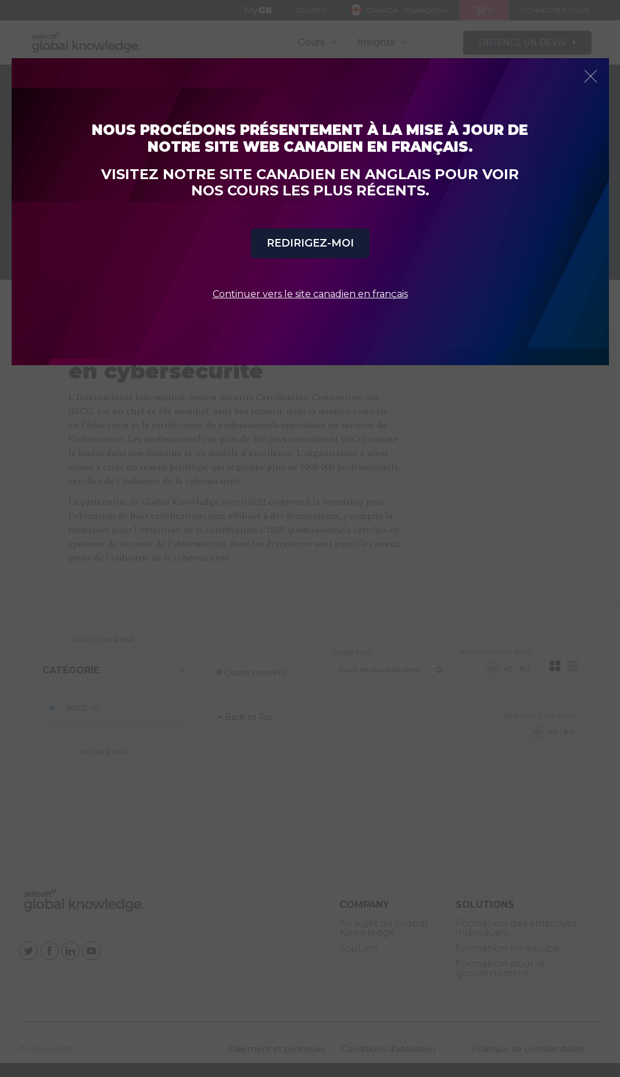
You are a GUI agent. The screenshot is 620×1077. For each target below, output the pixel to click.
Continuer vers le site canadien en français (310, 293)
